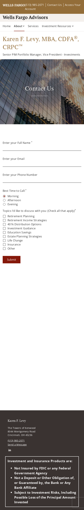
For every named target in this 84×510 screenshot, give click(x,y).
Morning (13, 196)
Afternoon (14, 200)
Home (7, 26)
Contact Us (54, 5)
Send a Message (17, 444)
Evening (13, 204)
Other (11, 248)
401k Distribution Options (24, 224)
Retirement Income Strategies (27, 220)
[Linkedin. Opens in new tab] (10, 450)
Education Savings (19, 232)
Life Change (15, 240)
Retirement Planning (21, 216)
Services (33, 26)
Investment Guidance (22, 228)
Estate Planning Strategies (25, 236)
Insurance (14, 244)
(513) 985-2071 (34, 5)
